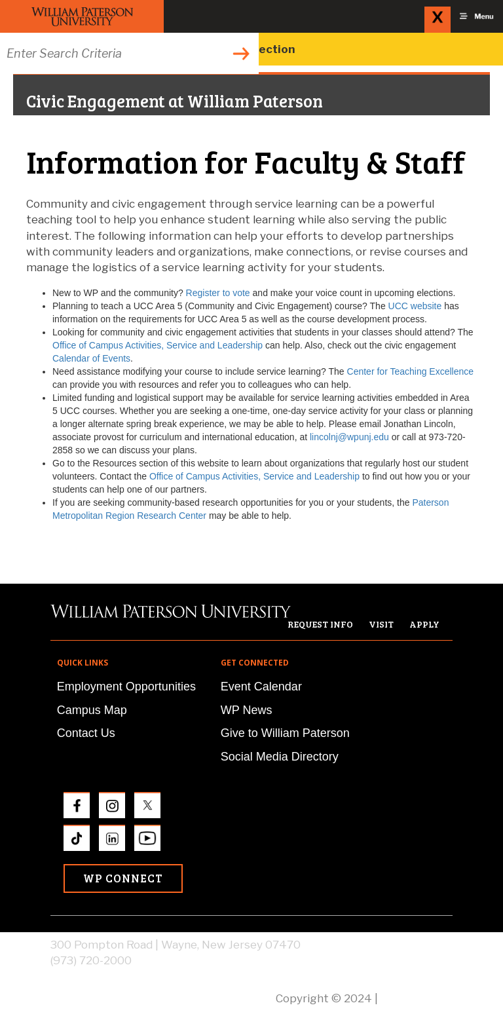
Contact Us (86, 733)
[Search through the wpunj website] (129, 53)
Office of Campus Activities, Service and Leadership (157, 345)
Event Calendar (261, 686)
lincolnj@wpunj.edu (349, 437)
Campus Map (92, 710)
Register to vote (218, 293)
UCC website (415, 306)
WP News (246, 710)
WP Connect (123, 878)
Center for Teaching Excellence (410, 371)
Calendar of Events (91, 358)
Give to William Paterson (285, 733)
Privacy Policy (417, 998)
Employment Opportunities (126, 686)
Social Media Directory (280, 756)
